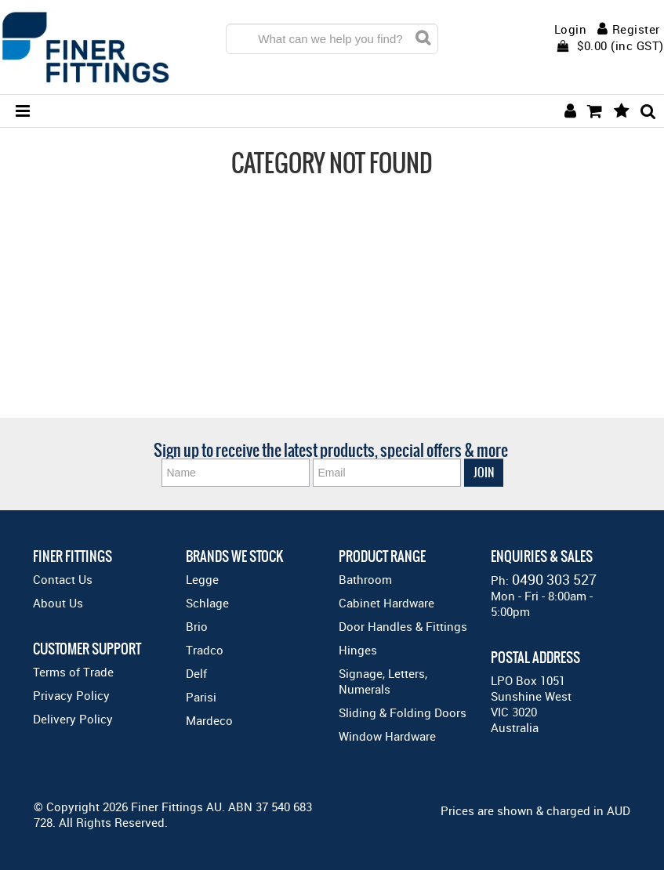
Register (636, 29)
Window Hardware (387, 736)
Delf (196, 673)
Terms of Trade (73, 672)
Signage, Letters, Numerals (383, 681)
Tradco (204, 650)
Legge (202, 579)
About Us (58, 603)
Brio (197, 626)
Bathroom (365, 579)
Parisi (201, 697)
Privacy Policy (71, 695)
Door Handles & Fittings (403, 626)
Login (570, 29)
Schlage (207, 603)
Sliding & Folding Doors (402, 712)
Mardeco (209, 720)
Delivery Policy (73, 719)
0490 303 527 (554, 579)
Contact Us (63, 579)
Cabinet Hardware (386, 603)
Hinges (358, 650)
